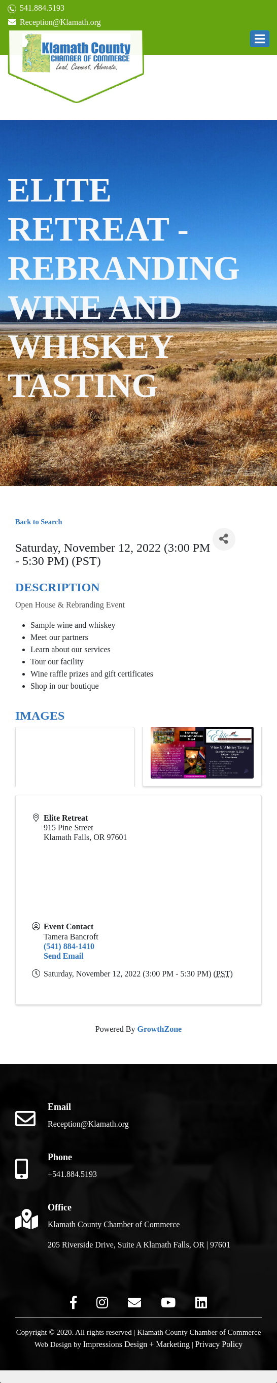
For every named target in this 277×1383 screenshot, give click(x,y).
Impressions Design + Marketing (136, 1344)
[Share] (224, 539)
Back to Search (38, 522)
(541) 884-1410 (69, 946)
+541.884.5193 (72, 1174)
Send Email (64, 956)
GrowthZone (159, 1029)
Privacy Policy (219, 1344)
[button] (259, 38)
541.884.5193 (36, 8)
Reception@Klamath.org (54, 22)
